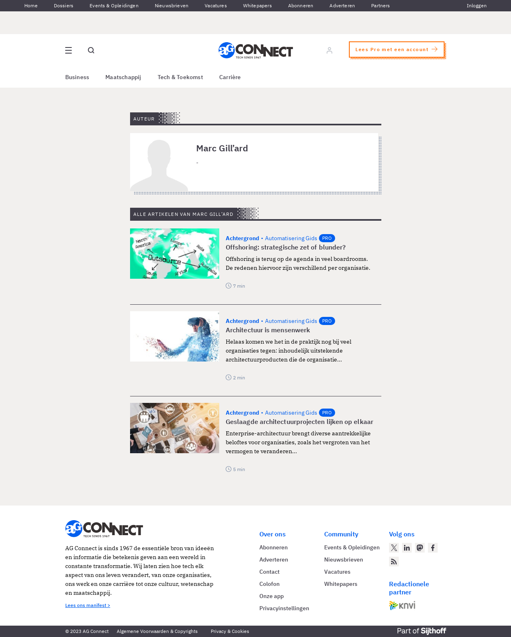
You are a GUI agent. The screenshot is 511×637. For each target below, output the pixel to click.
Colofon (269, 584)
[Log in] (329, 50)
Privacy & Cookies (230, 631)
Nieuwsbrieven (171, 5)
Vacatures (216, 5)
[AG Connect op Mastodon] (420, 548)
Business (77, 77)
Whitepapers (257, 5)
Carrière (230, 77)
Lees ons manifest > (87, 605)
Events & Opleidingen (114, 5)
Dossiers (63, 5)
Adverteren (342, 5)
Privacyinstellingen (284, 608)
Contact (269, 571)
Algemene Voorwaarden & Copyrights (157, 631)
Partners (380, 5)
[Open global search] (91, 50)
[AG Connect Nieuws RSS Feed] (394, 561)
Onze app (271, 596)
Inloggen (477, 5)
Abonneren (301, 5)
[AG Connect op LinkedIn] (407, 548)
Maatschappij (123, 77)
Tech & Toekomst (180, 77)
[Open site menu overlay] (68, 50)
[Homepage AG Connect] (255, 50)
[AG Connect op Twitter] (394, 548)
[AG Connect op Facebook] (433, 548)
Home (31, 5)
